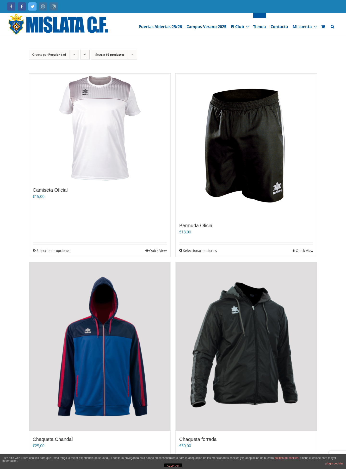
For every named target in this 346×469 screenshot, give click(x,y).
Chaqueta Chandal (53, 439)
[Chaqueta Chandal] (99, 347)
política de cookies (286, 458)
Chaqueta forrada (198, 439)
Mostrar (109, 55)
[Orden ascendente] (85, 54)
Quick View (158, 250)
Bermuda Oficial (196, 225)
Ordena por (49, 55)
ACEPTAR (173, 465)
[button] (332, 24)
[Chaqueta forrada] (246, 347)
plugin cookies (334, 463)
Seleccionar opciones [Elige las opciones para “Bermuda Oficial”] (200, 250)
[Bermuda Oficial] (246, 146)
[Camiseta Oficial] (99, 128)
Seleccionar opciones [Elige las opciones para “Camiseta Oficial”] (53, 250)
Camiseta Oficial (50, 190)
